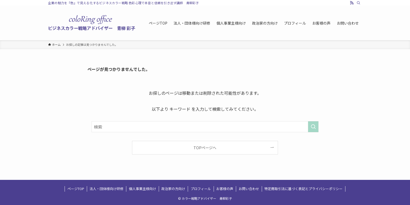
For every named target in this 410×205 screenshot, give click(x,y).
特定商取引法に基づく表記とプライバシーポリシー (303, 188)
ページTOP (75, 188)
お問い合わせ (249, 188)
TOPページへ (204, 147)
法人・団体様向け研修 (106, 188)
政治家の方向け (173, 188)
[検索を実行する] (313, 126)
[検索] (358, 3)
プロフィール (201, 188)
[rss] (351, 3)
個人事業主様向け (142, 188)
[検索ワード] (205, 126)
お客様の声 (224, 188)
